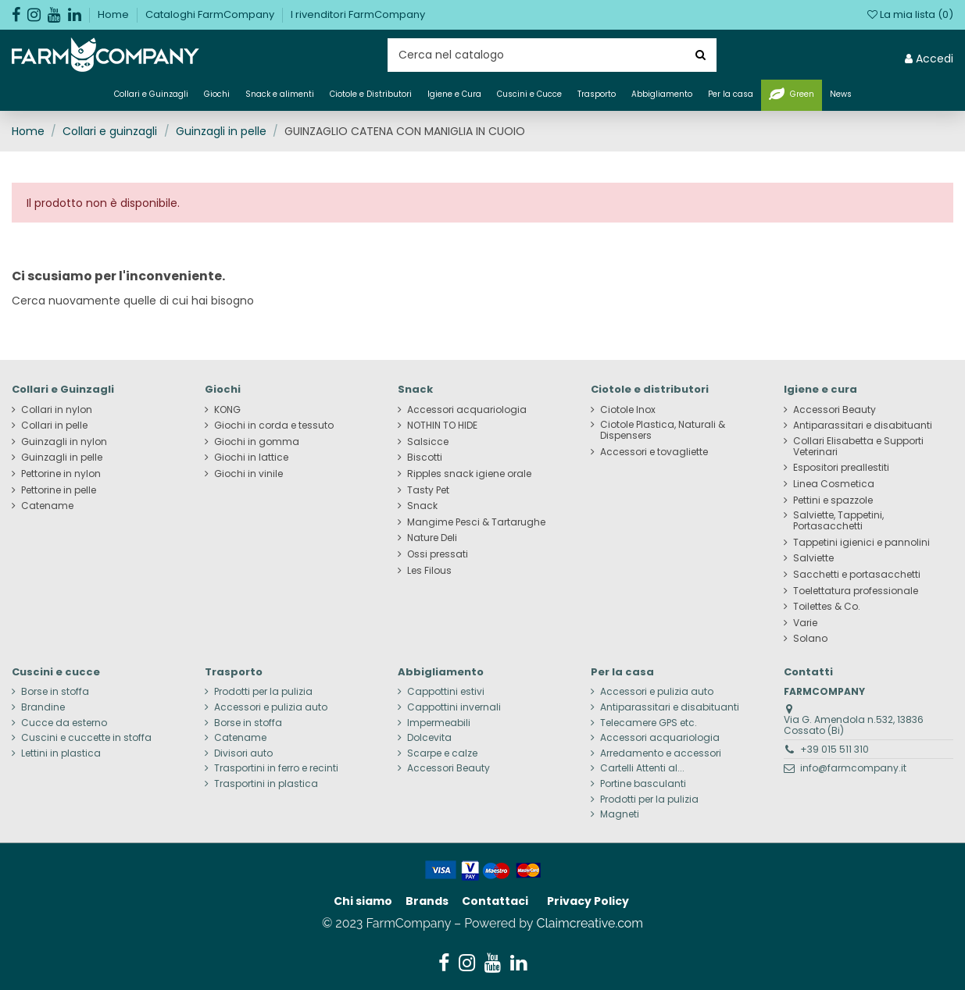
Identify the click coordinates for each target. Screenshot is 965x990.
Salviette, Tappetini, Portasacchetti (838, 521)
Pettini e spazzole (833, 500)
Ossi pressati (437, 554)
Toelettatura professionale (855, 591)
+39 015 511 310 (834, 749)
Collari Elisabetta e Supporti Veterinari (858, 447)
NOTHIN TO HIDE (442, 425)
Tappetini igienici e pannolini (861, 542)
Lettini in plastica (61, 753)
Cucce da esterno (64, 723)
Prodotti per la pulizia (263, 691)
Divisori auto (243, 753)
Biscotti (424, 457)
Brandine (43, 707)
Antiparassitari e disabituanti (862, 425)
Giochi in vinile (248, 473)
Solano (810, 638)
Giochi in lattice (251, 457)
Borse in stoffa (55, 691)
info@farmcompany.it (853, 768)
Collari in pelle (54, 425)
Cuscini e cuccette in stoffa (86, 737)
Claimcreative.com (590, 923)
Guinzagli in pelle (61, 457)
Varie (805, 623)
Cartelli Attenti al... (642, 768)
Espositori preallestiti (841, 467)
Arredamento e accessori (660, 753)
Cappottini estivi (445, 691)
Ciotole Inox (628, 409)
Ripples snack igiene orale (469, 473)
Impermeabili (438, 723)
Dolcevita (429, 737)
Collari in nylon (56, 409)
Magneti (619, 814)
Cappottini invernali (454, 707)
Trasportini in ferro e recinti (276, 768)
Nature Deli (432, 537)
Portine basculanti (643, 783)
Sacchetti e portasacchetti (856, 574)
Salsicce (428, 441)
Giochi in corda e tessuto (274, 425)
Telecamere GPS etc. (648, 723)
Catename (47, 505)
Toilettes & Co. (826, 606)
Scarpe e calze (442, 753)
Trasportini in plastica (266, 783)
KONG (227, 409)
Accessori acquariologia (467, 409)
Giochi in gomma (256, 441)
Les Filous (429, 570)
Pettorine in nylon (61, 473)
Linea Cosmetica (833, 484)
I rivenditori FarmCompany (358, 14)
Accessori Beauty (834, 409)
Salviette (813, 558)
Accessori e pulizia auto (270, 707)
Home (114, 14)
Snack (422, 505)
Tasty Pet (428, 490)
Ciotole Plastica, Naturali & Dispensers (662, 430)
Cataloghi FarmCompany (211, 14)
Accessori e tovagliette (654, 452)
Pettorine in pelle (58, 490)
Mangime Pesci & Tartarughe (476, 522)
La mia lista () (910, 14)
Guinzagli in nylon (64, 441)
